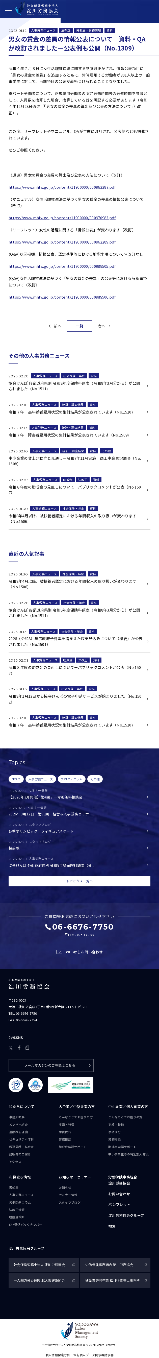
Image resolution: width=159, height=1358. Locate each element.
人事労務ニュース (43, 30)
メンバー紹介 (18, 1124)
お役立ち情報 (20, 1176)
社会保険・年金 (74, 376)
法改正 (65, 30)
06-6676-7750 (26, 1013)
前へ (58, 326)
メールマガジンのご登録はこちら (49, 1065)
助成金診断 (17, 1217)
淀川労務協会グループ (126, 1215)
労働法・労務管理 (88, 30)
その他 (106, 451)
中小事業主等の (128, 1154)
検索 (112, 1226)
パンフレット (119, 1204)
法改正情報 (17, 1209)
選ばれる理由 (18, 1132)
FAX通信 (25, 1224)
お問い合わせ (119, 1193)
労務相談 (65, 1139)
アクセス (15, 1161)
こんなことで (76, 1117)
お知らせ (65, 1187)
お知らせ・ (75, 1177)
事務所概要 (17, 1117)
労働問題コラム (20, 1202)
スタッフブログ (70, 1202)
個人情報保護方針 (57, 1355)
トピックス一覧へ (79, 881)
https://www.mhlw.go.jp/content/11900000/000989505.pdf (62, 266)
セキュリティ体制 (21, 1139)
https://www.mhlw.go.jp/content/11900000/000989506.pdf (62, 297)
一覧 (80, 325)
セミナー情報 (68, 1195)
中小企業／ (128, 1107)
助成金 (67, 479)
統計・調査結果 (73, 404)
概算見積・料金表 (21, 1147)
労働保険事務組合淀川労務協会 (122, 1179)
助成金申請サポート (73, 1147)
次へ (101, 326)
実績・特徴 (66, 1124)
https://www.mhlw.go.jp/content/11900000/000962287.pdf (62, 187)
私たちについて (21, 1106)
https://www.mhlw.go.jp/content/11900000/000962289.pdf (62, 242)
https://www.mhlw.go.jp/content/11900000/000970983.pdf (62, 217)
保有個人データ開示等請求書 (93, 1355)
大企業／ (77, 1107)
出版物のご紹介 (20, 1154)
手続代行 (65, 1132)
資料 (110, 30)
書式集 (13, 1187)
